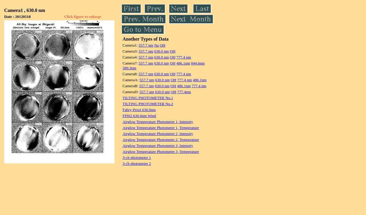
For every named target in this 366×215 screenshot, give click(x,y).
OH (162, 45)
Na (156, 45)
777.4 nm (183, 57)
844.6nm (198, 63)
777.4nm (184, 92)
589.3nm (129, 68)
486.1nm (183, 63)
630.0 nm (161, 51)
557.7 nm (146, 45)
